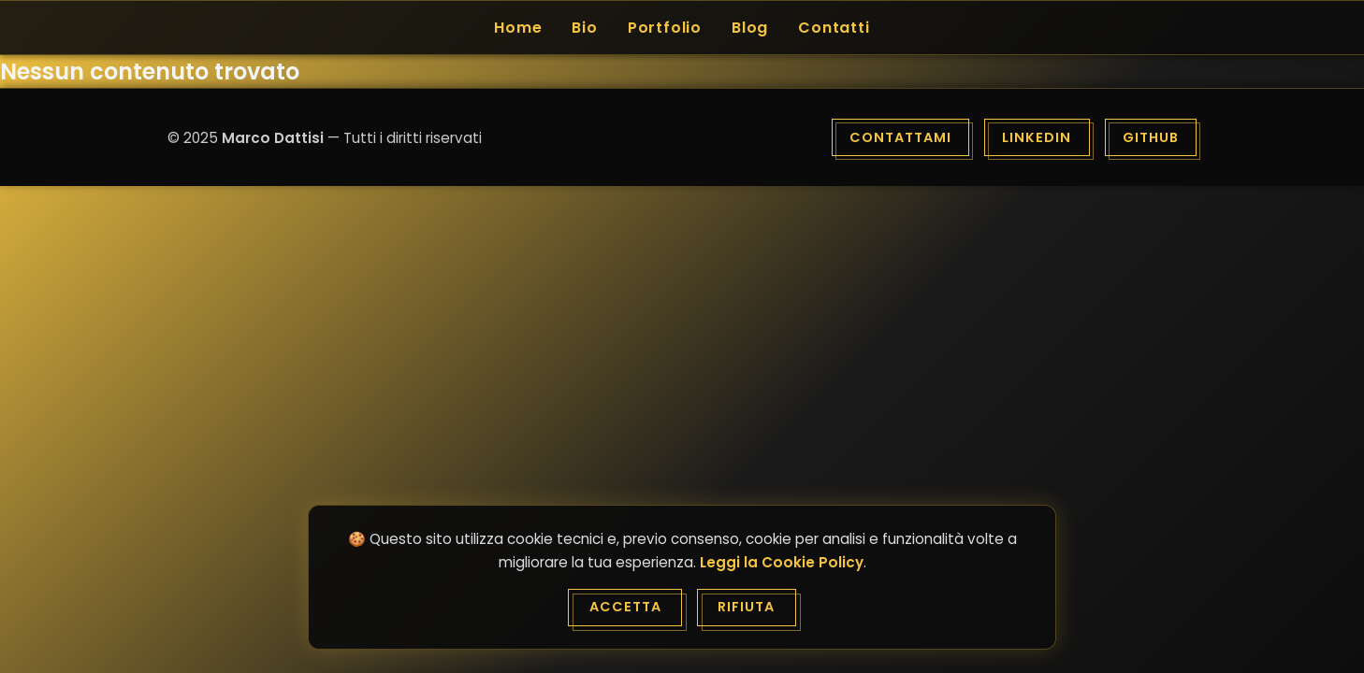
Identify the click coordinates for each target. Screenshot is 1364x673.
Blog (750, 27)
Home (518, 27)
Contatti (833, 27)
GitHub (1151, 137)
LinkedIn (1036, 137)
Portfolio (665, 27)
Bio (584, 27)
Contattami (900, 137)
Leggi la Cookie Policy (781, 562)
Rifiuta (746, 606)
